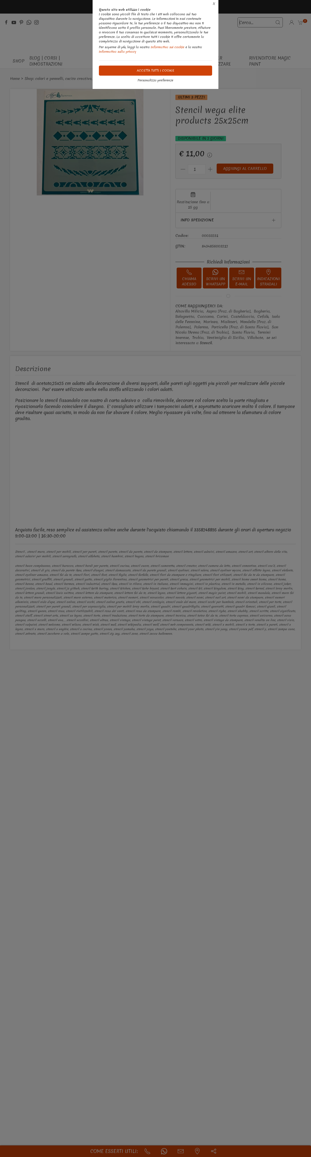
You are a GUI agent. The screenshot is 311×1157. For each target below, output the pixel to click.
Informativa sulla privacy (117, 51)
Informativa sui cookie (167, 47)
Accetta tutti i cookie (155, 70)
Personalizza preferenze (155, 80)
